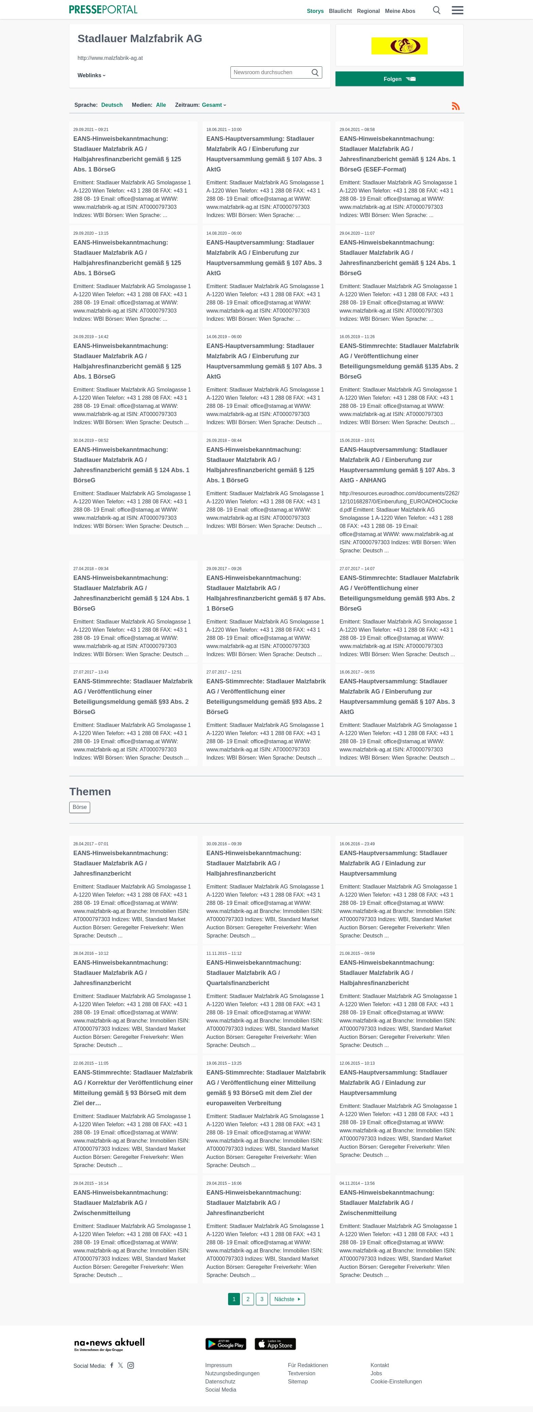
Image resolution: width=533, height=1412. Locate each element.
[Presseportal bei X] (118, 1372)
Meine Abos (400, 11)
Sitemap (298, 1387)
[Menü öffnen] (457, 10)
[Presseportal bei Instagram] (128, 1371)
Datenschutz (220, 1387)
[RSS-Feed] (455, 106)
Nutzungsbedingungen (232, 1379)
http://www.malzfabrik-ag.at (110, 58)
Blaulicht (340, 11)
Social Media (221, 1395)
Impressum (218, 1371)
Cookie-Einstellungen (396, 1387)
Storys (315, 11)
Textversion (301, 1379)
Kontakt (380, 1371)
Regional (368, 11)
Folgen (399, 80)
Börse (81, 810)
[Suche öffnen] (437, 10)
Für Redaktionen (308, 1371)
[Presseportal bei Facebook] (110, 1372)
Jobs (376, 1379)
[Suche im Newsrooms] (276, 72)
